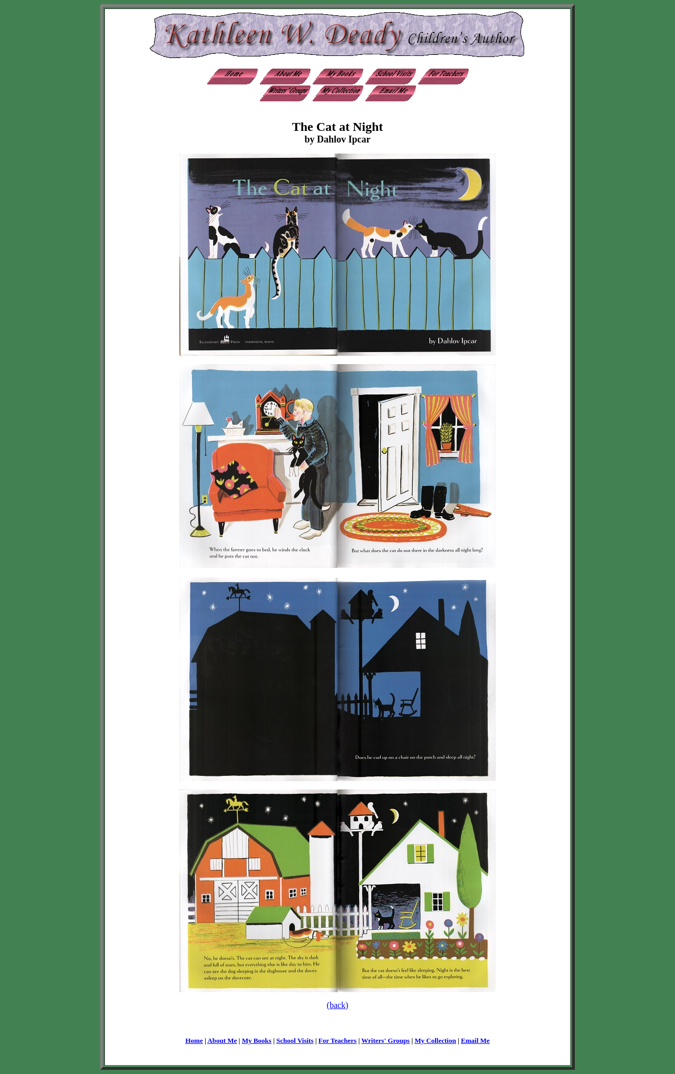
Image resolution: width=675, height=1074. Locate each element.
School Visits (294, 1040)
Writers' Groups (385, 1040)
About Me (222, 1040)
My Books (257, 1040)
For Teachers (337, 1040)
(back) (338, 1005)
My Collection (435, 1040)
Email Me (475, 1040)
